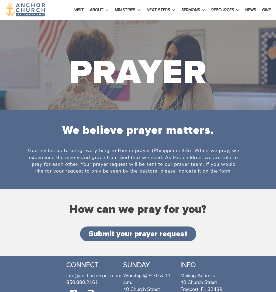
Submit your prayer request (138, 233)
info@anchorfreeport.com (93, 275)
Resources (222, 10)
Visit (79, 10)
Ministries (125, 10)
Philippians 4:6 (171, 150)
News (250, 10)
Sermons (190, 10)
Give (266, 10)
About (97, 10)
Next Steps (158, 10)
